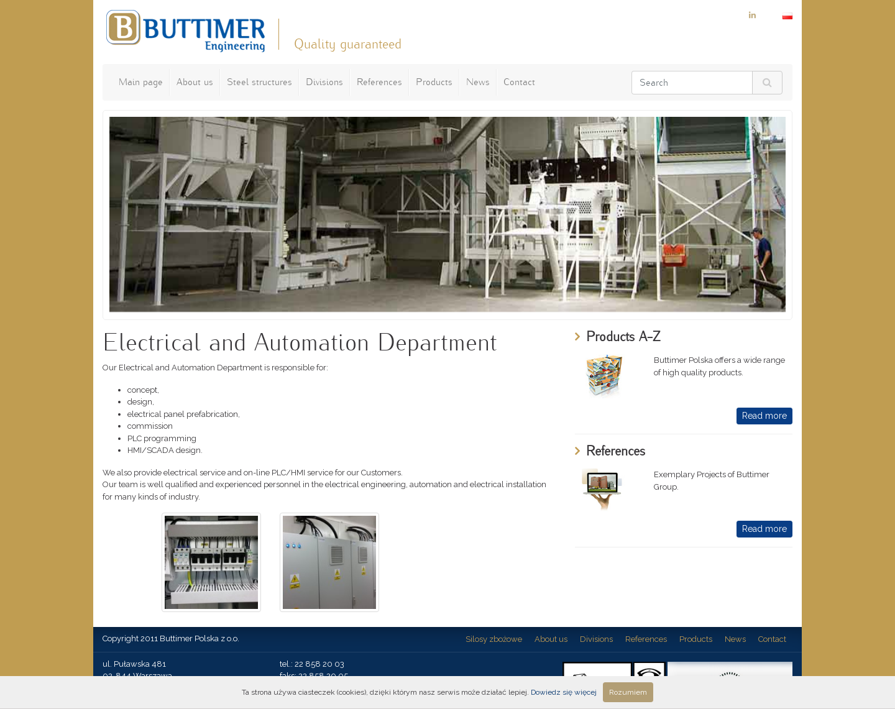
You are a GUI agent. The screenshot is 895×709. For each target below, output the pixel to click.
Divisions (324, 82)
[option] (447, 214)
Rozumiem (628, 692)
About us (195, 82)
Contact (519, 82)
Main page (141, 82)
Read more (764, 416)
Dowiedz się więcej (564, 692)
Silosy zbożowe (494, 639)
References (379, 82)
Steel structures (259, 82)
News (478, 82)
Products (434, 82)
